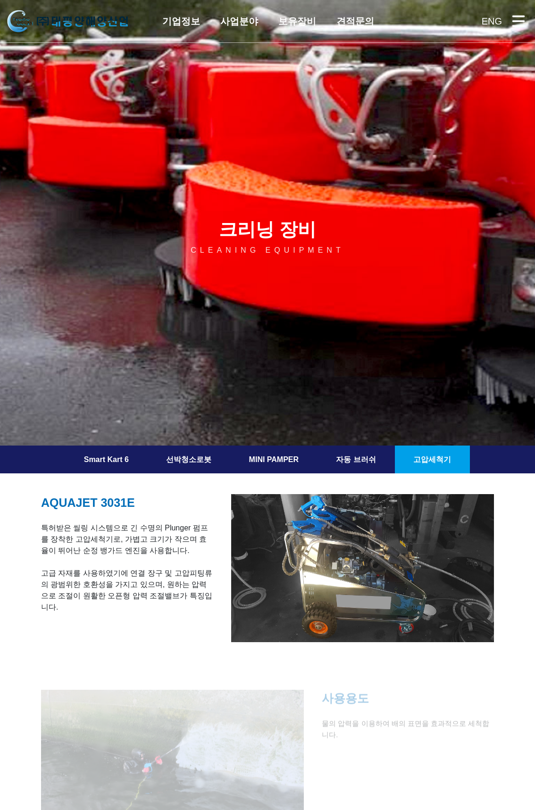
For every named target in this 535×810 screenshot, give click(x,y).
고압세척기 (432, 459)
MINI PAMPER (274, 459)
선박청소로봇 (188, 459)
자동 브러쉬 (356, 459)
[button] (180, 21)
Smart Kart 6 (106, 459)
